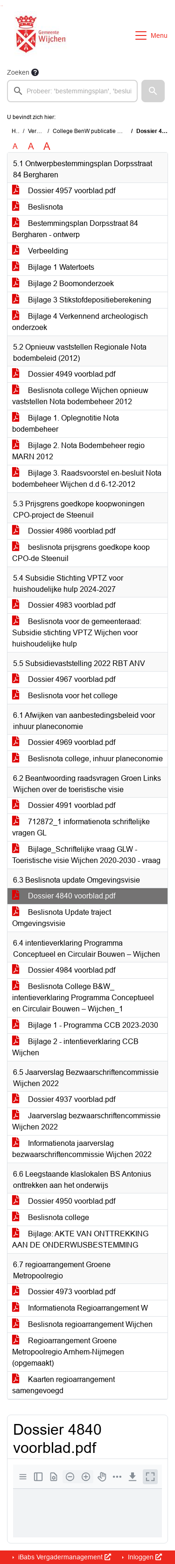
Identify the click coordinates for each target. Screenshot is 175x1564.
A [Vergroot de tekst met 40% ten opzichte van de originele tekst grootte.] (46, 146)
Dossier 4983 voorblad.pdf (63, 605)
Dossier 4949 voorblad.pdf (63, 374)
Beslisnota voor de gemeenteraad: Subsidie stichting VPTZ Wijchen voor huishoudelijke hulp (76, 632)
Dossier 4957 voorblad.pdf (63, 191)
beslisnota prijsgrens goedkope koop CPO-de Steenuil (81, 552)
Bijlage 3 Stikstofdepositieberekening (81, 300)
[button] (153, 91)
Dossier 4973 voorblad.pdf (63, 1292)
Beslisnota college (50, 1217)
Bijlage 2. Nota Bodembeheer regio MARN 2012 (78, 451)
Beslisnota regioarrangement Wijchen (82, 1324)
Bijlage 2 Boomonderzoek (63, 284)
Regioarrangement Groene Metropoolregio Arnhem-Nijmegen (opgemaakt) (68, 1352)
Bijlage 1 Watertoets (53, 267)
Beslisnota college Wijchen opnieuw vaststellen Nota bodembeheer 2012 (80, 396)
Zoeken (18, 72)
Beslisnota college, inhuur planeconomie (87, 759)
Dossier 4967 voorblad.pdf (63, 679)
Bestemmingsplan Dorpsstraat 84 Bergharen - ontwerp (75, 228)
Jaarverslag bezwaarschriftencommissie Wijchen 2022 (86, 1121)
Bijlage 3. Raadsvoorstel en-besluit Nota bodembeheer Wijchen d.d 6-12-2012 (86, 478)
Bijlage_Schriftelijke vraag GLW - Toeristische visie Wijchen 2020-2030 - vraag (86, 854)
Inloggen (144, 1557)
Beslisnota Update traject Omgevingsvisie (61, 917)
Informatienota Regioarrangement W (80, 1308)
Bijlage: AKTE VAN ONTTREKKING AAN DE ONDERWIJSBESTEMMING (80, 1239)
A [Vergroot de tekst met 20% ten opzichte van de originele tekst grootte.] (31, 146)
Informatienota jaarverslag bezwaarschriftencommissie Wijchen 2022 (82, 1148)
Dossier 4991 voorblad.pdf (63, 805)
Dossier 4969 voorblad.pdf (63, 742)
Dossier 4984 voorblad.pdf (63, 970)
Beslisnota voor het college (65, 696)
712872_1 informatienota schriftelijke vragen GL (81, 827)
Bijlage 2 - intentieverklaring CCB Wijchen (75, 1047)
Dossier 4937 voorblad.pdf (63, 1099)
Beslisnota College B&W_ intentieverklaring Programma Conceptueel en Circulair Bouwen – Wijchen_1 (83, 997)
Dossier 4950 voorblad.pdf (63, 1201)
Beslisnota (37, 207)
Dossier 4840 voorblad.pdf (63, 896)
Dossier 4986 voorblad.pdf (63, 531)
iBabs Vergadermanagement (63, 1557)
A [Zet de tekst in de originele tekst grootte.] (15, 146)
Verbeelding (40, 251)
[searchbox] (72, 91)
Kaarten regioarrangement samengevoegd (63, 1385)
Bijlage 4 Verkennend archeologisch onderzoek (80, 321)
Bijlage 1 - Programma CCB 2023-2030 (85, 1025)
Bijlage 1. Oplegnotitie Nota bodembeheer (65, 423)
